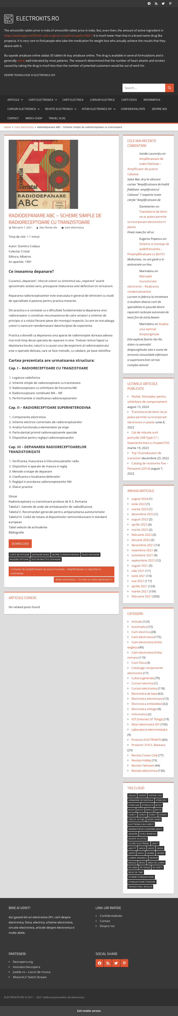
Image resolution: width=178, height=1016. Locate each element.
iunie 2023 (139, 504)
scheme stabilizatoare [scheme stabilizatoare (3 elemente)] (141, 877)
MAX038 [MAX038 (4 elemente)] (154, 857)
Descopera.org (23, 962)
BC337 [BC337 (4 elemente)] (158, 805)
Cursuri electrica (102, 100)
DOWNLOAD (20, 544)
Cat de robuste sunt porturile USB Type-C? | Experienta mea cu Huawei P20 (148, 437)
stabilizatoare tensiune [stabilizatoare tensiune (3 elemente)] (141, 881)
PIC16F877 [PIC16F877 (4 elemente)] (157, 867)
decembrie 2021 (143, 545)
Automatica (139, 627)
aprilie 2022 (139, 524)
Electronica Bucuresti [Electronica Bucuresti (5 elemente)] (141, 824)
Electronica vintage (144, 709)
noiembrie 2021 (142, 550)
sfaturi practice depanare (46, 559)
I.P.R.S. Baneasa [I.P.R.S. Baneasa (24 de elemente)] (148, 833)
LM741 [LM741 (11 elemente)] (140, 853)
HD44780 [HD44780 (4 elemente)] (133, 833)
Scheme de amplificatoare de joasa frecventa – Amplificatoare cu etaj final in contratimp (56, 571)
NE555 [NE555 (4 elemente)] (142, 862)
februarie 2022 (142, 535)
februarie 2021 (142, 596)
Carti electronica (43, 100)
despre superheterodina (65, 554)
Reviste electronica (61, 109)
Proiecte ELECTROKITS (147, 740)
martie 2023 (140, 509)
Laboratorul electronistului (149, 729)
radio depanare (90, 554)
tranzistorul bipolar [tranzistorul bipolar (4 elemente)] (140, 886)
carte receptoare (19, 554)
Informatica (151, 100)
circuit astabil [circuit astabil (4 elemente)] (136, 819)
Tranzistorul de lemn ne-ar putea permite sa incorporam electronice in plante (147, 417)
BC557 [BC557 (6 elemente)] (140, 809)
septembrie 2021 (143, 560)
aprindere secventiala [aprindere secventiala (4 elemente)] (140, 800)
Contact (13, 118)
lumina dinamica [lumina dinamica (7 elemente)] (137, 857)
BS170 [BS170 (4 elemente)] (158, 809)
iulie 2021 (138, 571)
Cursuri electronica (23, 109)
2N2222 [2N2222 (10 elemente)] (132, 795)
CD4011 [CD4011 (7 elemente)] (132, 814)
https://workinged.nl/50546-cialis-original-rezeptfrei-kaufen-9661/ (48, 35)
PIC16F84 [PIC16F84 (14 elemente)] (132, 867)
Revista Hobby (141, 760)
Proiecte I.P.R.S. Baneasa (148, 745)
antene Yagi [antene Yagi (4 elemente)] (155, 795)
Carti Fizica (129, 100)
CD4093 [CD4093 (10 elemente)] (163, 814)
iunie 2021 (139, 576)
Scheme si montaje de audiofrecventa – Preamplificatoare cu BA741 (148, 249)
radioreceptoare (19, 559)
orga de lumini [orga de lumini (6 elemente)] (156, 862)
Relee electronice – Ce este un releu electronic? (83, 580)
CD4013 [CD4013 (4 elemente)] (142, 814)
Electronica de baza (144, 694)
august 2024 (140, 499)
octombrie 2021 (142, 555)
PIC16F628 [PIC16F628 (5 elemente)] (145, 867)
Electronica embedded (147, 704)
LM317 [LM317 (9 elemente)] (155, 843)
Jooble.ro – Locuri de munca (31, 972)
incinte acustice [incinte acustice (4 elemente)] (137, 838)
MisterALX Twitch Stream (30, 977)
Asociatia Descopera (26, 967)
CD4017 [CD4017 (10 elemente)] (153, 814)
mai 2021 (138, 581)
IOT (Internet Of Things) (147, 719)
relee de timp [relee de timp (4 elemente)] (135, 872)
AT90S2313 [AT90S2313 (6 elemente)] (147, 805)
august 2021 (140, 566)
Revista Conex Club (145, 755)
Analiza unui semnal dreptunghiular (153, 329)
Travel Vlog (57, 118)
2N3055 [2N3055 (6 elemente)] (142, 795)
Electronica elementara (147, 699)
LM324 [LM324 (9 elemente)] (142, 848)
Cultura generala (143, 678)
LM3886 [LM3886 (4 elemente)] (150, 853)
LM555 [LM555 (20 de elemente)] (131, 853)
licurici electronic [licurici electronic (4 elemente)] (138, 843)
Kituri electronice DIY (99, 109)
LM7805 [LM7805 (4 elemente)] (160, 853)
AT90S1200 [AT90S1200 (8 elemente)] (133, 805)
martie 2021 (140, 591)
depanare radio (40, 554)
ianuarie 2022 (141, 540)
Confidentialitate (133, 109)
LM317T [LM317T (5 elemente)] (132, 848)
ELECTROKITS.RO (39, 18)
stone (21, 61)
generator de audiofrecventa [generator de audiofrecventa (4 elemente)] (145, 829)
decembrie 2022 (143, 514)
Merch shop (34, 118)
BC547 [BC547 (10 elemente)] (131, 809)
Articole (15, 100)
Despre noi (159, 109)
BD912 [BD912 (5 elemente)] (149, 809)
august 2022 (140, 519)
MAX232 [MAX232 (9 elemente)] (132, 862)
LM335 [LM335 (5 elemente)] (151, 848)
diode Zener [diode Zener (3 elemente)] (154, 819)
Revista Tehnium (143, 765)
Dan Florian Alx (48, 227)
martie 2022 (140, 530)
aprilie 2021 (139, 586)
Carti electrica (72, 100)
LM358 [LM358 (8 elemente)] (160, 848)
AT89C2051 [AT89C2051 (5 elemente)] (161, 800)
